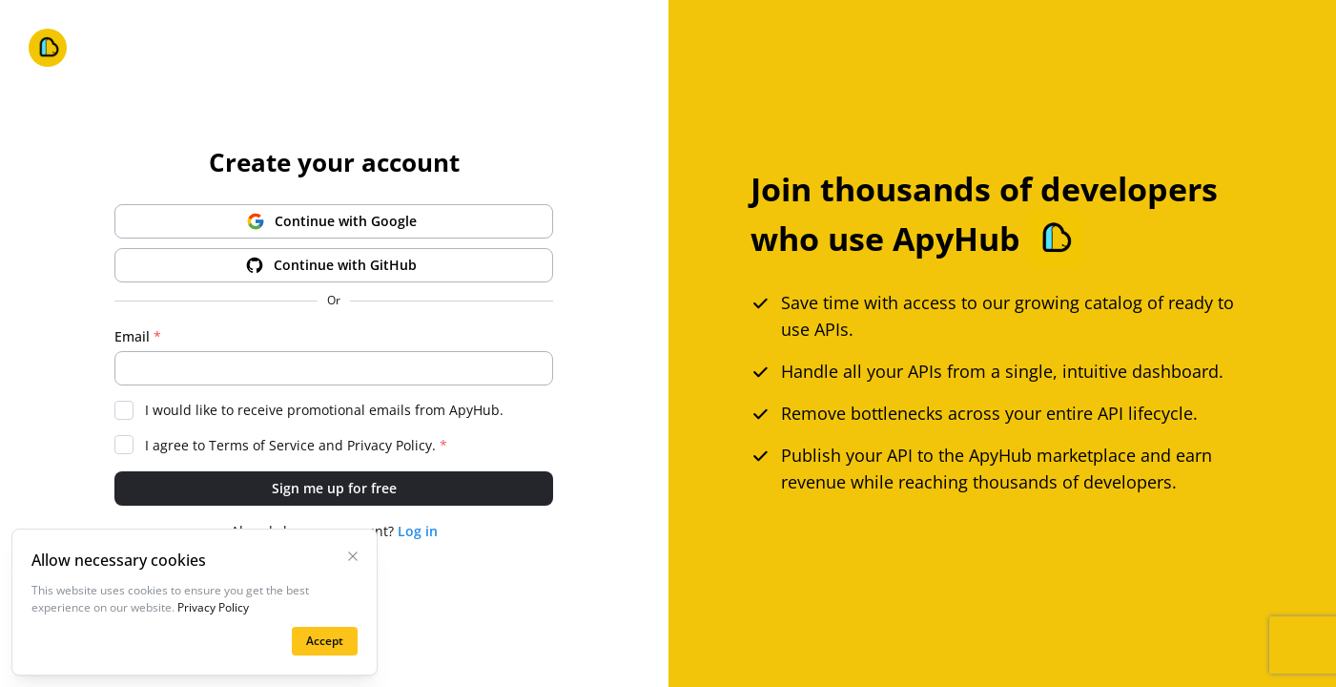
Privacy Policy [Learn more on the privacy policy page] (213, 607)
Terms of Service (262, 445)
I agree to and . (296, 445)
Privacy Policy (389, 445)
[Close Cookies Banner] (352, 556)
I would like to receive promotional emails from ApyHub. (324, 410)
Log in (418, 531)
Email (137, 336)
